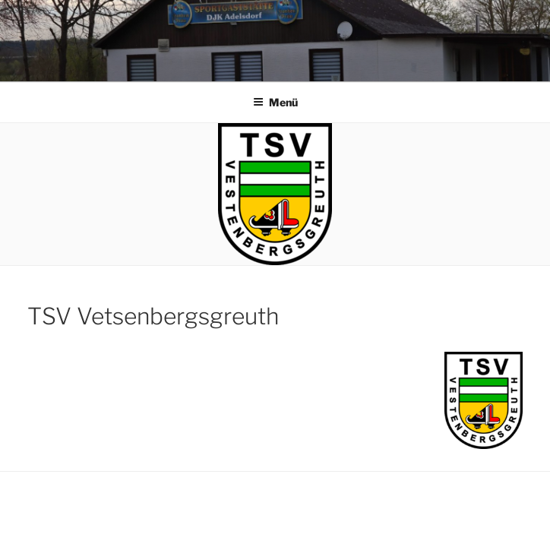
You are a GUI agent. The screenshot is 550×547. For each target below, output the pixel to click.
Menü (275, 102)
